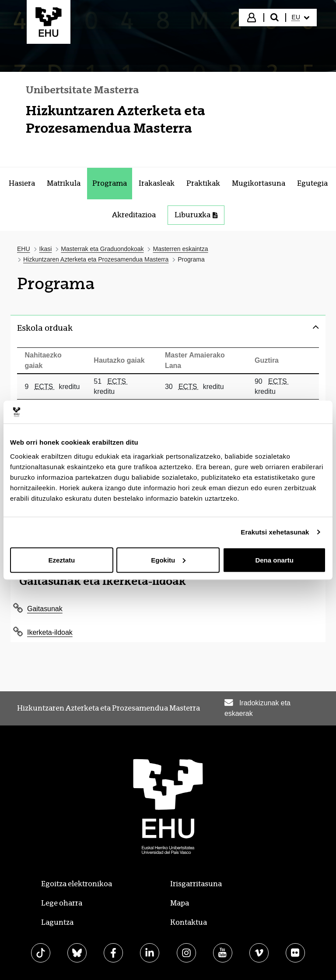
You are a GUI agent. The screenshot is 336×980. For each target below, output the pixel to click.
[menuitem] (300, 17)
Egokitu (168, 559)
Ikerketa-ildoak (50, 632)
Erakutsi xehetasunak (275, 532)
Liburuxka (196, 215)
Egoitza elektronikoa (76, 884)
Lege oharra (61, 903)
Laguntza (57, 922)
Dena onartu (274, 559)
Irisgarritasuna (196, 884)
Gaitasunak (45, 608)
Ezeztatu (61, 559)
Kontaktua (188, 922)
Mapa (179, 903)
